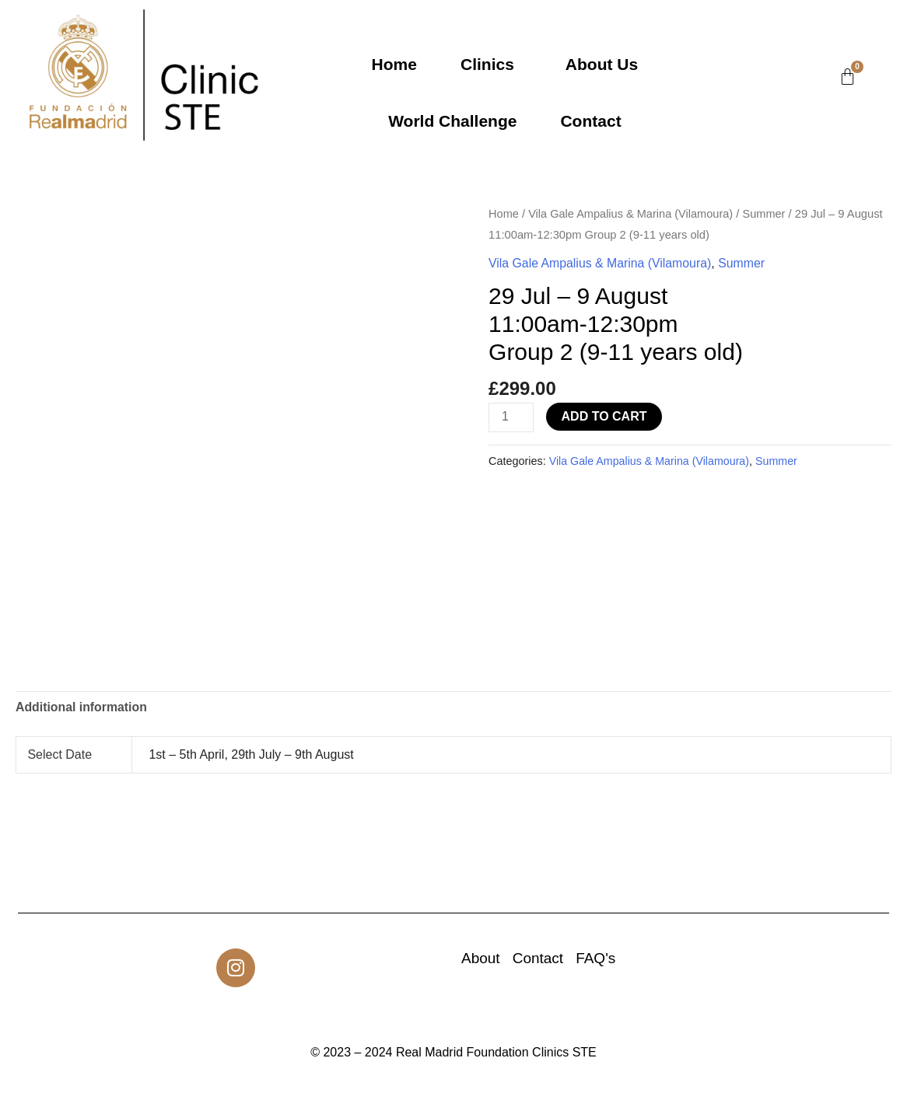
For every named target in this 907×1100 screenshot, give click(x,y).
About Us (602, 64)
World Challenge (452, 121)
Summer (767, 214)
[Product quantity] (511, 418)
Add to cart (604, 416)
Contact (590, 121)
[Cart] (847, 76)
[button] (491, 64)
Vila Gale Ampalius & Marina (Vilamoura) (632, 214)
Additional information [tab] (82, 707)
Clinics (487, 64)
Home (394, 64)
